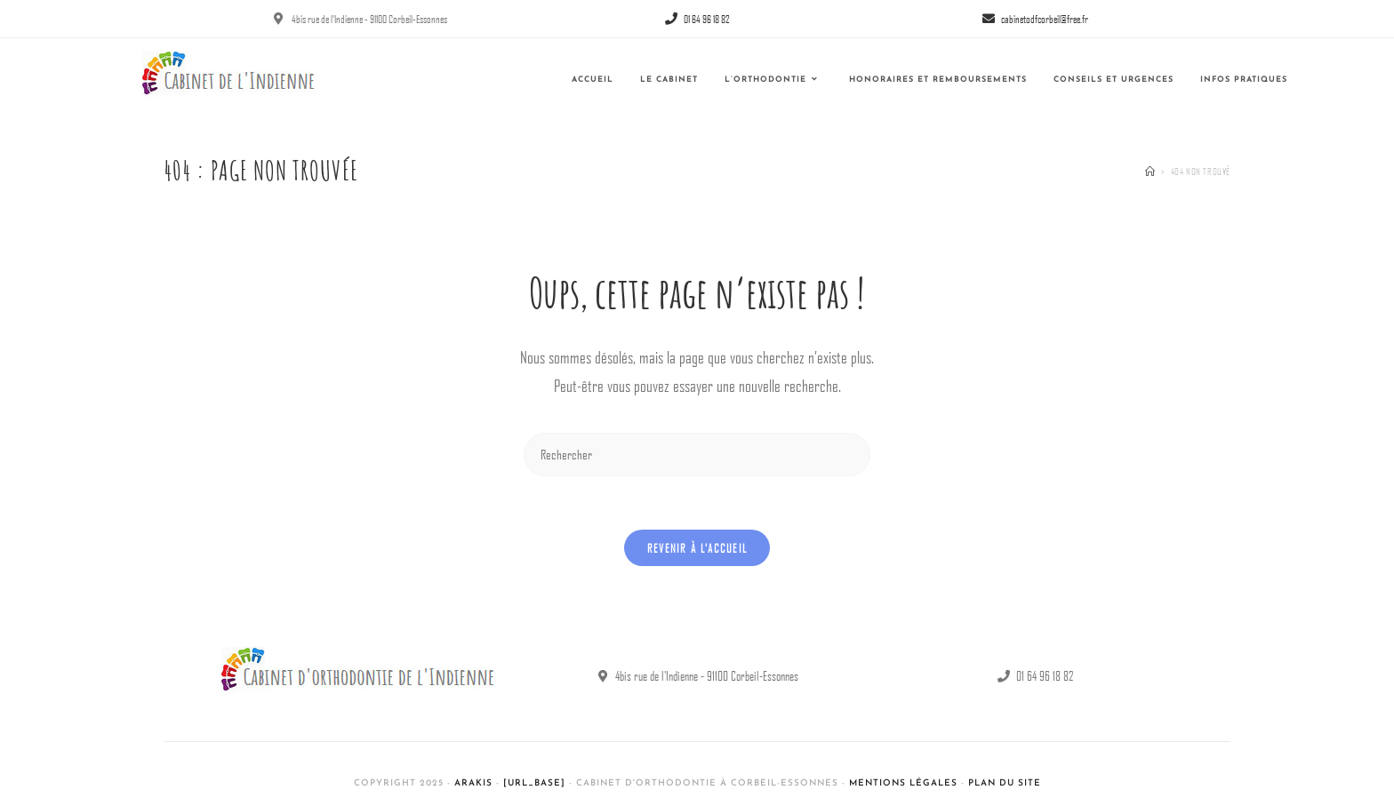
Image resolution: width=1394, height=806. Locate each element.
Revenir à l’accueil (697, 547)
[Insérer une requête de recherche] (697, 454)
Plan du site (1004, 783)
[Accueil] (1150, 170)
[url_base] (534, 783)
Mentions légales (903, 783)
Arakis (473, 783)
